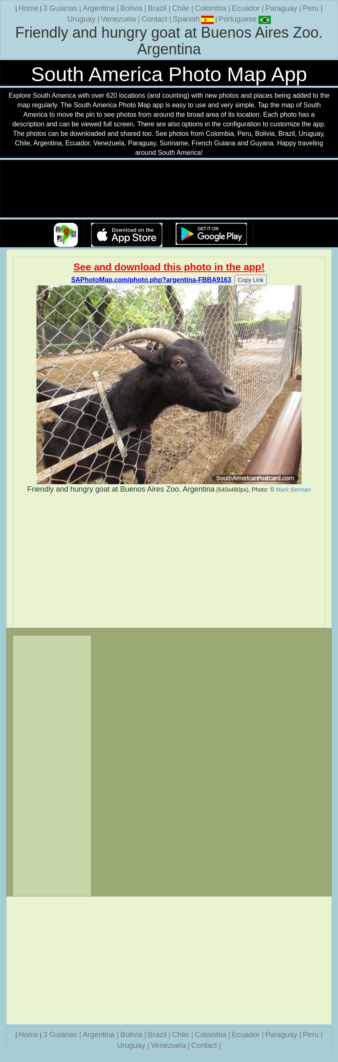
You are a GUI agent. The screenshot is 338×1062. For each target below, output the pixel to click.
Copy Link (250, 280)
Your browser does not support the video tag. (169, 189)
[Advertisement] (169, 561)
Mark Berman (293, 489)
